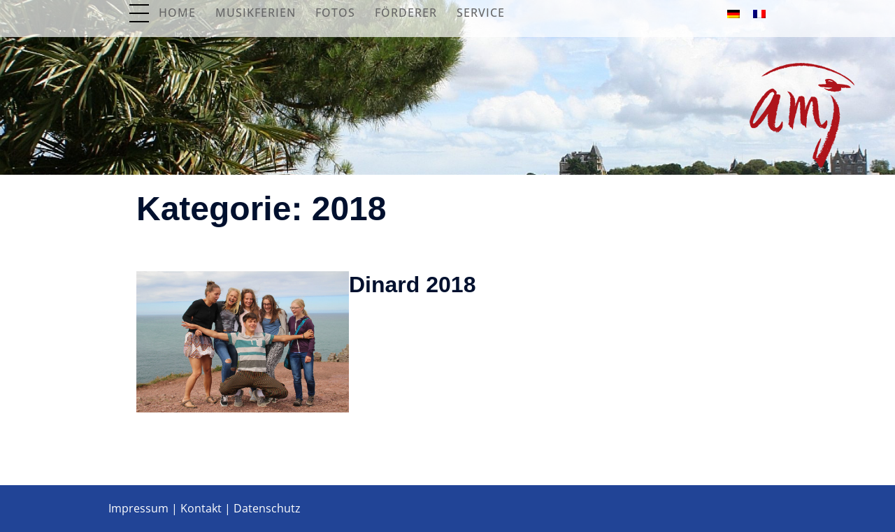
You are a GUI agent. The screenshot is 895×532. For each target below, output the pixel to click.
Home (177, 12)
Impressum (138, 508)
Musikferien (255, 12)
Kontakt (201, 508)
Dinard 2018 (412, 284)
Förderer (406, 12)
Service (481, 12)
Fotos (335, 12)
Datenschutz (267, 508)
